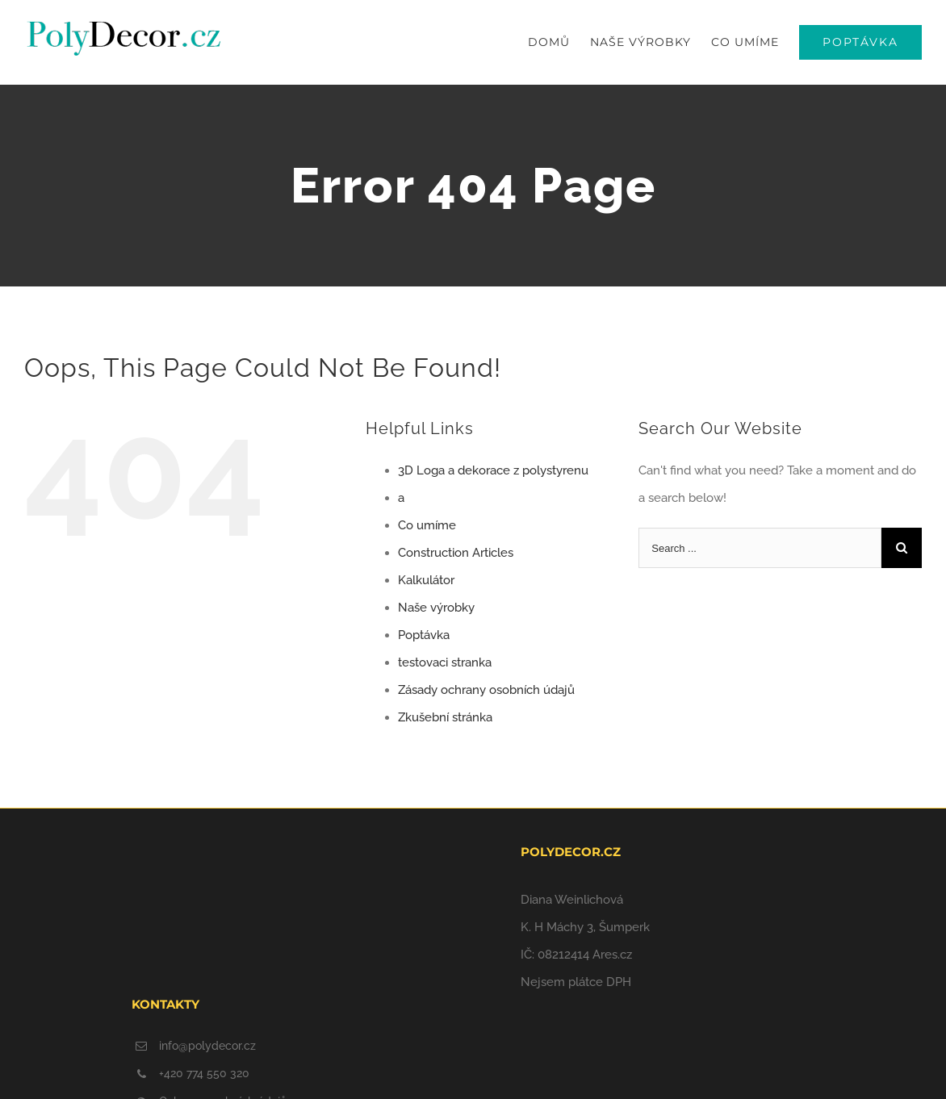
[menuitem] (559, 42)
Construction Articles (455, 552)
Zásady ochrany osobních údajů (486, 690)
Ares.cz (612, 954)
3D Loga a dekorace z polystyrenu (493, 470)
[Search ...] (759, 548)
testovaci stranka (445, 662)
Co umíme (427, 525)
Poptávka (424, 635)
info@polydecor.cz (207, 1045)
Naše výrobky (436, 607)
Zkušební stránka (445, 717)
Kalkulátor (426, 580)
